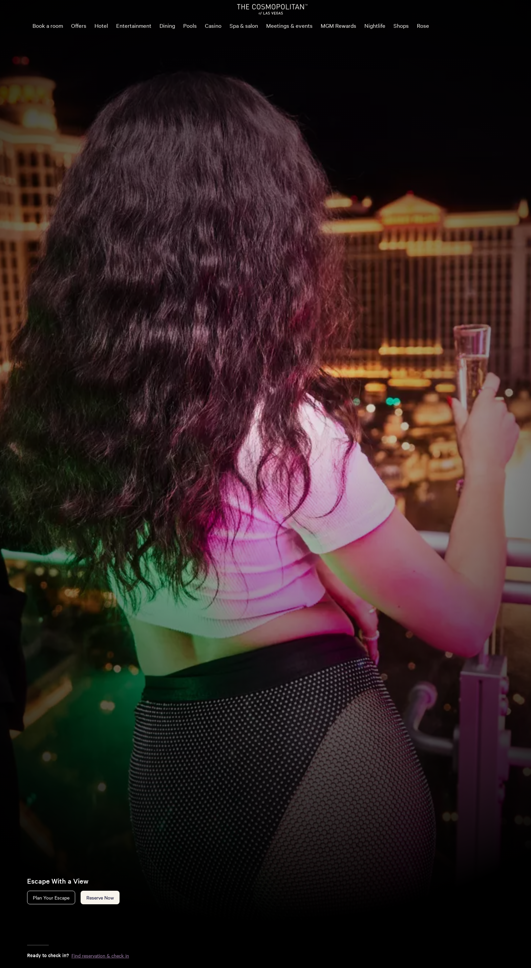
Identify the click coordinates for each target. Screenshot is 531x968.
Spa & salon (244, 25)
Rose (423, 25)
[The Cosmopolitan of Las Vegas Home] (272, 9)
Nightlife (374, 25)
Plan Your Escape (51, 897)
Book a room (48, 25)
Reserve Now (100, 897)
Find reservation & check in (100, 955)
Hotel (101, 25)
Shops (401, 25)
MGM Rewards (338, 25)
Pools (190, 25)
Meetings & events (289, 25)
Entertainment (133, 25)
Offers (78, 25)
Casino (213, 25)
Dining (167, 25)
